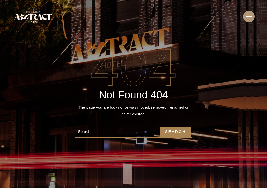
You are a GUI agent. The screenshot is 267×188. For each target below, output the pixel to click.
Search (175, 131)
